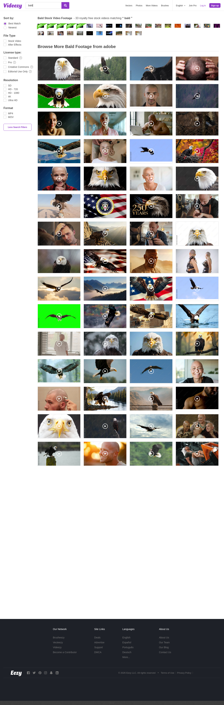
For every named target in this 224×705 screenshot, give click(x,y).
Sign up (215, 5)
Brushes (165, 5)
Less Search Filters (17, 127)
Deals (97, 637)
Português (128, 647)
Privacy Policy (184, 673)
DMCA (97, 652)
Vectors (128, 5)
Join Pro (193, 5)
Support (98, 647)
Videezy (57, 647)
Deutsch (126, 652)
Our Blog (164, 647)
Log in (203, 5)
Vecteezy (58, 642)
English (126, 637)
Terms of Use (167, 673)
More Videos (152, 5)
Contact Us (165, 652)
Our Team (164, 642)
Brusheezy (58, 637)
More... (126, 657)
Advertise (99, 642)
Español (126, 642)
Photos (139, 5)
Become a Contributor (65, 652)
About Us (164, 637)
